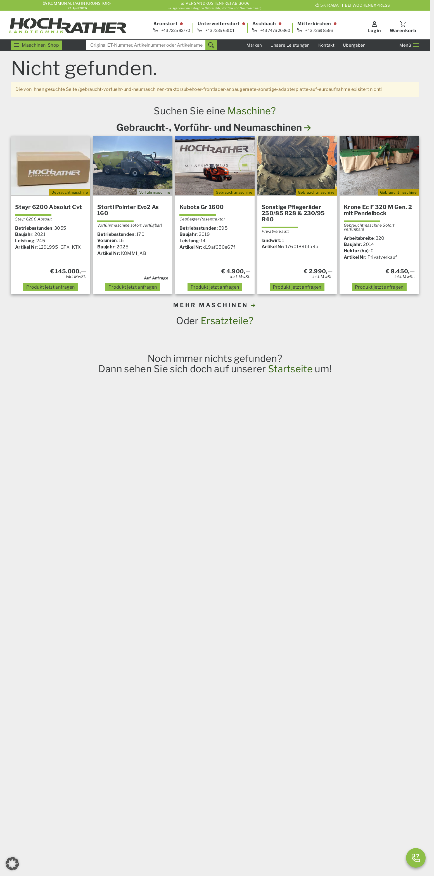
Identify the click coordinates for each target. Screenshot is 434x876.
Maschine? (251, 111)
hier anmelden (319, 647)
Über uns (191, 805)
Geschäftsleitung (297, 755)
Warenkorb (403, 30)
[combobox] (151, 45)
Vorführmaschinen (298, 799)
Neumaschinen (295, 805)
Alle (196, 619)
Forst (92, 736)
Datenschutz (271, 840)
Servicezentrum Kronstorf (307, 710)
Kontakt (326, 45)
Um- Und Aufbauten (203, 754)
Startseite (290, 368)
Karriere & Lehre (200, 812)
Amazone (99, 619)
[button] (12, 863)
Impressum (135, 840)
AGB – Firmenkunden (214, 840)
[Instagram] (133, 809)
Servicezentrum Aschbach (307, 716)
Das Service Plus (200, 742)
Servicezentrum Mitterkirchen (311, 723)
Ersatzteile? (227, 320)
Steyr (65, 619)
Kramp (162, 619)
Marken (254, 45)
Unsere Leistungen (290, 45)
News (188, 704)
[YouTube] (119, 809)
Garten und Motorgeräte (112, 742)
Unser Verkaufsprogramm (114, 704)
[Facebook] (105, 809)
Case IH (49, 619)
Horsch (80, 619)
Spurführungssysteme (206, 767)
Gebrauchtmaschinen (302, 792)
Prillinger (180, 619)
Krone (118, 619)
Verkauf (287, 704)
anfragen (50, 287)
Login (374, 30)
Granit (145, 619)
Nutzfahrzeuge (198, 748)
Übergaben (354, 45)
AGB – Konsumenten (169, 840)
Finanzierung (196, 774)
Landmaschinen (103, 710)
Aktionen (96, 748)
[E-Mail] (91, 809)
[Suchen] (211, 45)
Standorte (289, 748)
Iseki (132, 619)
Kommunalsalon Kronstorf (307, 742)
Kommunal (194, 761)
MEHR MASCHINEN (215, 305)
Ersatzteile (97, 716)
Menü (409, 45)
